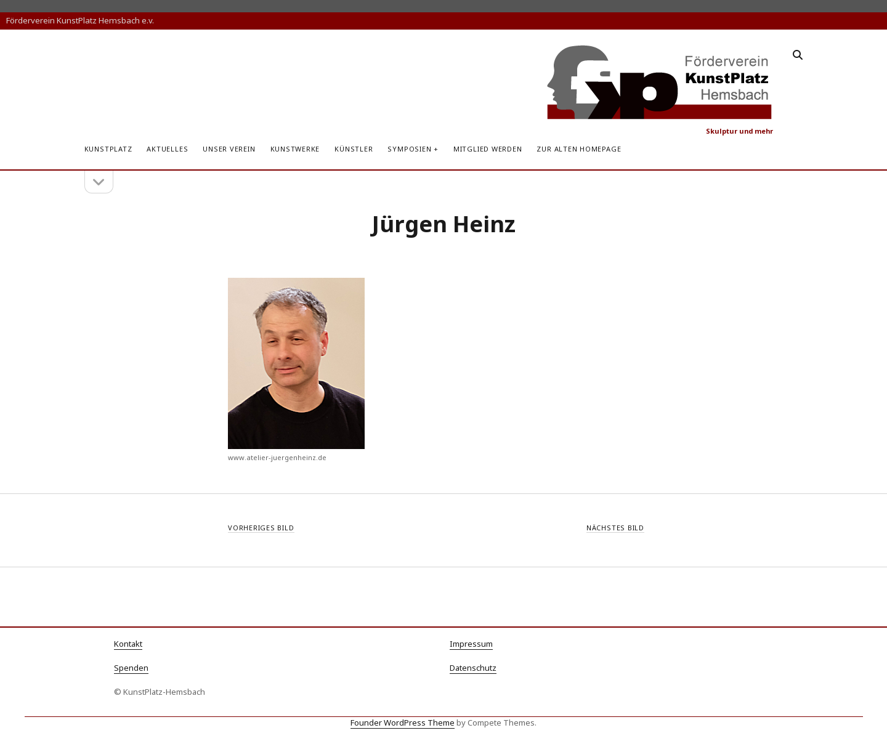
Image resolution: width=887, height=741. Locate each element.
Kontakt (128, 643)
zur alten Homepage (579, 148)
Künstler (353, 148)
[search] (798, 55)
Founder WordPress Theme (402, 722)
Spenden (131, 667)
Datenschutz (473, 667)
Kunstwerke (295, 148)
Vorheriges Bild (261, 527)
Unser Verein (229, 148)
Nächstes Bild (615, 527)
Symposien (409, 148)
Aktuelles (167, 148)
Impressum (471, 643)
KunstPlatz (108, 148)
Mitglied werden (487, 148)
